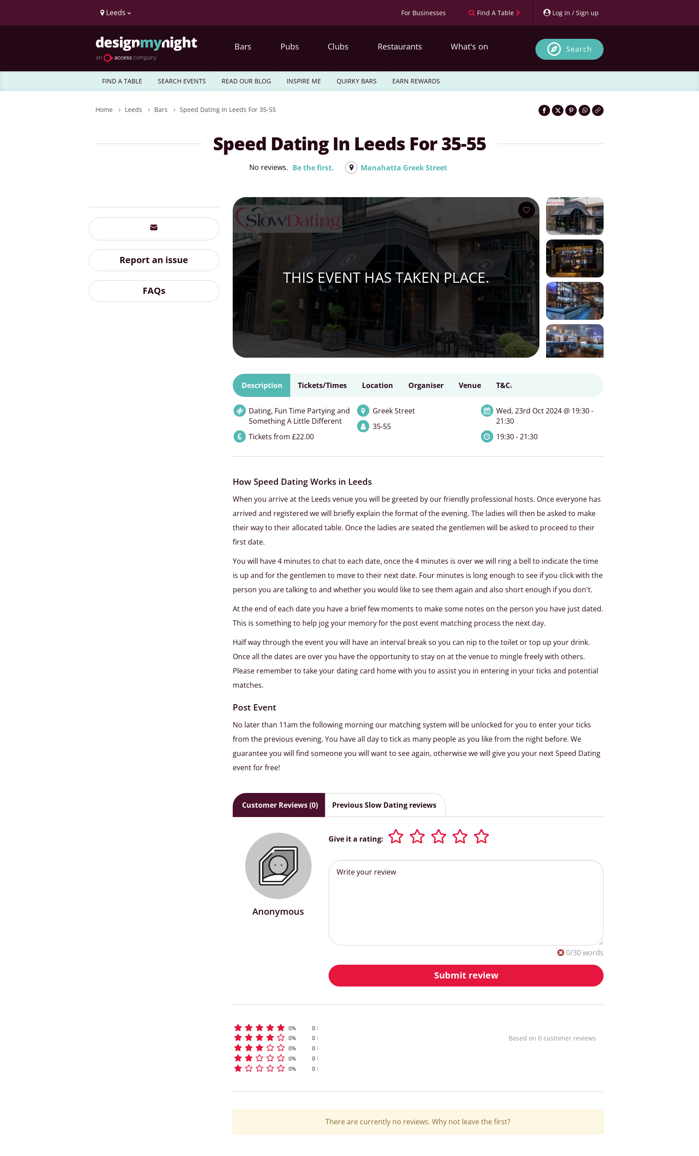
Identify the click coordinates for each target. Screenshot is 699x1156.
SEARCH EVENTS (182, 81)
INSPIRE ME (304, 81)
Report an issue (153, 260)
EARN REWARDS (416, 81)
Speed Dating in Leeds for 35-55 (228, 109)
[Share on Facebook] (544, 110)
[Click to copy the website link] (598, 110)
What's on (469, 46)
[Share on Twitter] (557, 110)
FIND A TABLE (122, 81)
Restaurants (400, 46)
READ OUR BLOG (246, 81)
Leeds (133, 109)
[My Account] (571, 12)
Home (104, 109)
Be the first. (313, 168)
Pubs (289, 46)
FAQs (154, 291)
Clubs (338, 46)
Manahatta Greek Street (404, 168)
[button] (354, 1028)
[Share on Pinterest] (571, 110)
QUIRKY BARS (357, 81)
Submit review (466, 975)
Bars (242, 46)
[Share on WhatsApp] (584, 110)
